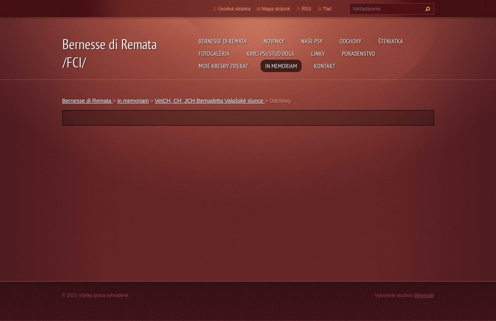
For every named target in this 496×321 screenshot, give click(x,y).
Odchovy (350, 41)
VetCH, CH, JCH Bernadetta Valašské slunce (210, 101)
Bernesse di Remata (223, 41)
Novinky (274, 41)
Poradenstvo (358, 53)
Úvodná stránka (234, 9)
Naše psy (312, 41)
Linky (318, 53)
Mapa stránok (276, 9)
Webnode (424, 295)
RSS (306, 9)
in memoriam (281, 66)
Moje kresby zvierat (223, 66)
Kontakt (324, 66)
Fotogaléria (214, 53)
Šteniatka (390, 41)
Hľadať (426, 9)
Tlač (327, 9)
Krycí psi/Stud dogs (270, 53)
